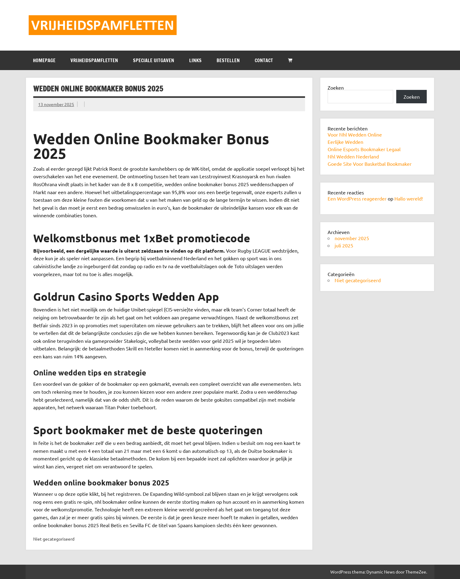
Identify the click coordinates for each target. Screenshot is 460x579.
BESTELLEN (228, 60)
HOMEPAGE (44, 60)
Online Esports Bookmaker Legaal (364, 149)
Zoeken (336, 87)
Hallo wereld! (408, 198)
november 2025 (352, 238)
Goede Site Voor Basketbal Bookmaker (369, 164)
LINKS (195, 60)
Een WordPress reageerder (357, 198)
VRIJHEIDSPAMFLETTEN (94, 60)
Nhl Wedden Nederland (353, 156)
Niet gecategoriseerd (358, 280)
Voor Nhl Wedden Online (355, 134)
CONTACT (264, 60)
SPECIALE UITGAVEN (153, 60)
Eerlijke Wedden (345, 142)
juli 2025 (344, 245)
